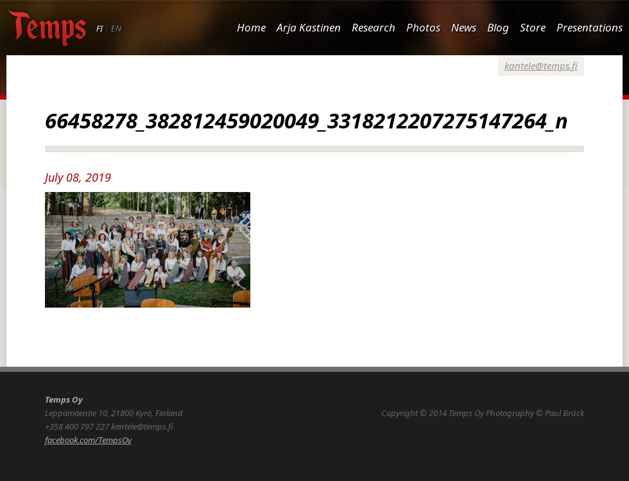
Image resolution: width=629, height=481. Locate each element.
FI (99, 28)
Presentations (589, 27)
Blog (498, 27)
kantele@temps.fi (541, 65)
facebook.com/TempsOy (88, 440)
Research (373, 27)
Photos (423, 27)
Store (533, 27)
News (463, 27)
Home (251, 27)
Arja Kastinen (309, 27)
